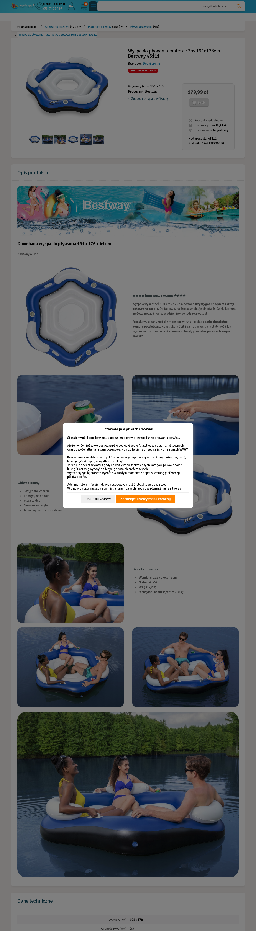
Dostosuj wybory (98, 499)
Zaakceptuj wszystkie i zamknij (145, 499)
